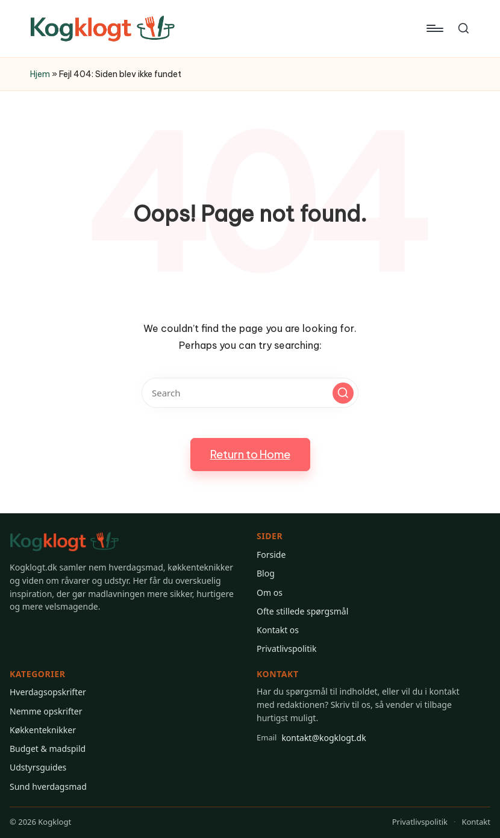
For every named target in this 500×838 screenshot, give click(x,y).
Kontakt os (278, 630)
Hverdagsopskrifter (48, 692)
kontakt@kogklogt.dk (311, 737)
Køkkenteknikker (43, 730)
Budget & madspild (48, 748)
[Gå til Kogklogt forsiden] (64, 541)
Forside (271, 554)
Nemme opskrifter (46, 711)
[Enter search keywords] (250, 393)
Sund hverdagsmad (48, 786)
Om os (270, 592)
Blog (266, 573)
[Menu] (434, 28)
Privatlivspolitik (286, 648)
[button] (343, 393)
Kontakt (475, 821)
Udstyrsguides (38, 767)
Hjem (40, 74)
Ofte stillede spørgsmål (302, 611)
